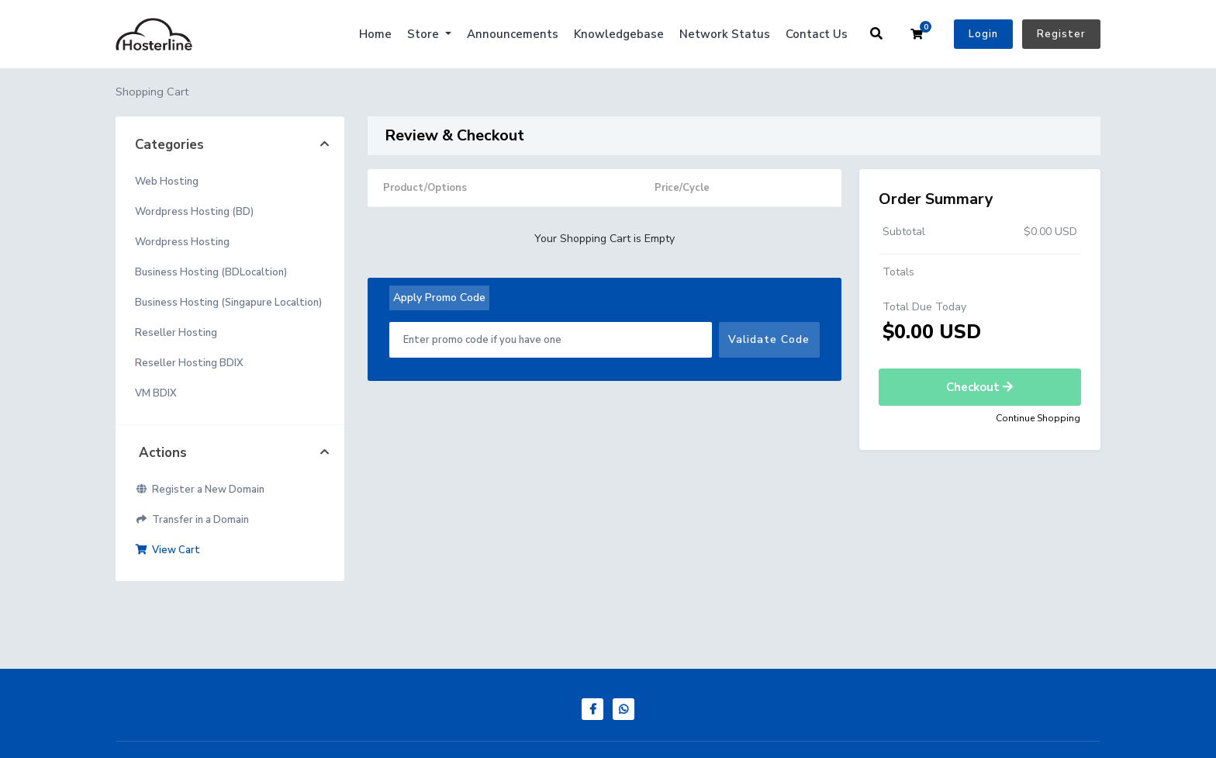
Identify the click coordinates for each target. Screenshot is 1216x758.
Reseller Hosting (176, 333)
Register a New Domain (199, 490)
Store (424, 34)
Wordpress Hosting (182, 242)
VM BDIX (156, 393)
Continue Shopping (1038, 418)
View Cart (167, 550)
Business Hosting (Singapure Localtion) (228, 303)
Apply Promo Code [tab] (439, 297)
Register (1061, 34)
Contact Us (817, 34)
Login (983, 34)
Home (375, 34)
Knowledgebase (619, 34)
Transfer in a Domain (192, 520)
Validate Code (769, 339)
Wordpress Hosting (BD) (194, 212)
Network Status (724, 34)
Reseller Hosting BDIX (189, 363)
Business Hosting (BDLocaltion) (211, 272)
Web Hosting (167, 182)
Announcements (512, 34)
